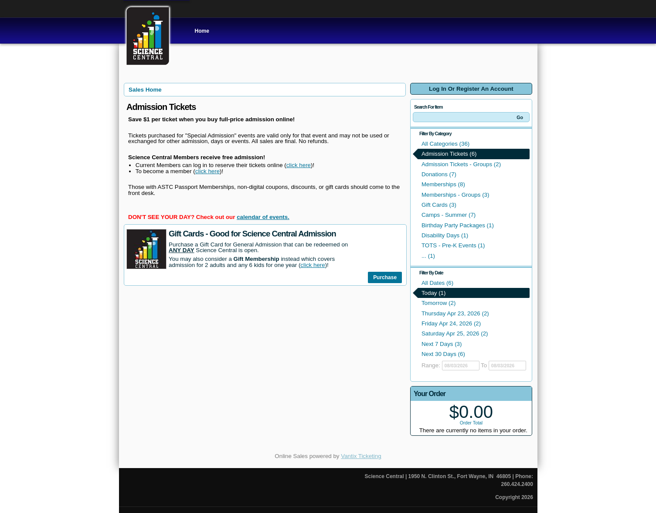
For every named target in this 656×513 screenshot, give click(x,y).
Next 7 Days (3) (441, 344)
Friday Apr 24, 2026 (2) (451, 323)
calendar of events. (263, 217)
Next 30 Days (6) (443, 354)
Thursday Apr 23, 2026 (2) (455, 313)
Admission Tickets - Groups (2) (461, 164)
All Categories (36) (445, 143)
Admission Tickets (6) (449, 153)
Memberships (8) (443, 184)
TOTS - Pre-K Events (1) (453, 245)
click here (298, 165)
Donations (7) (438, 174)
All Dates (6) (437, 283)
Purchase (385, 277)
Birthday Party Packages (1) (457, 225)
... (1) (428, 256)
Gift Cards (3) (438, 205)
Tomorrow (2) (438, 303)
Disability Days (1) (444, 235)
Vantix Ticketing (361, 456)
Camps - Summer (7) (448, 215)
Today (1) (433, 293)
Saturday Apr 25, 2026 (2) (454, 333)
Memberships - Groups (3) (455, 195)
